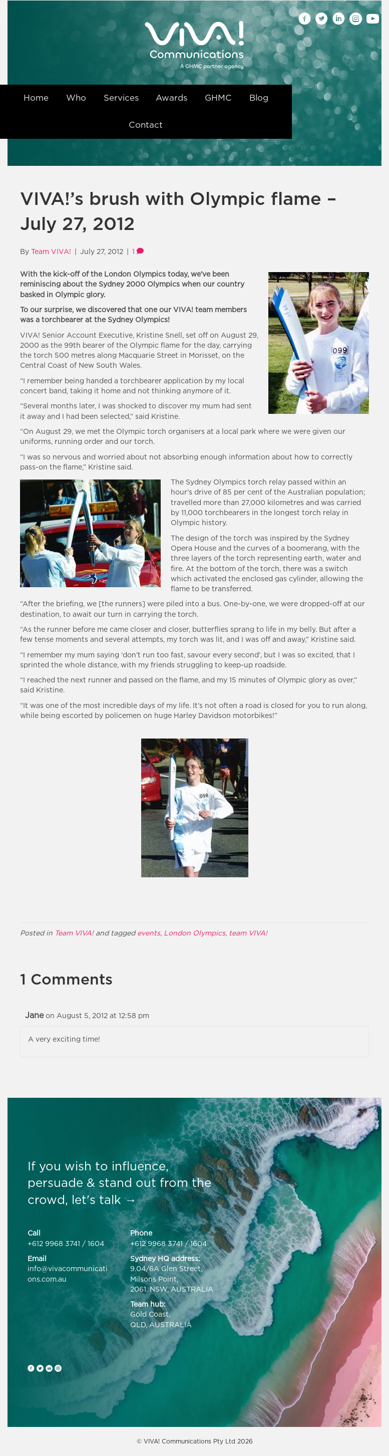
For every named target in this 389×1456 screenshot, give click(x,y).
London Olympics (194, 932)
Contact (146, 124)
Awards (171, 97)
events (148, 932)
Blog (258, 97)
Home (36, 97)
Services (121, 97)
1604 (96, 1243)
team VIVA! (248, 932)
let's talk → (104, 1199)
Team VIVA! (74, 932)
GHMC (218, 97)
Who (76, 97)
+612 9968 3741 (54, 1243)
